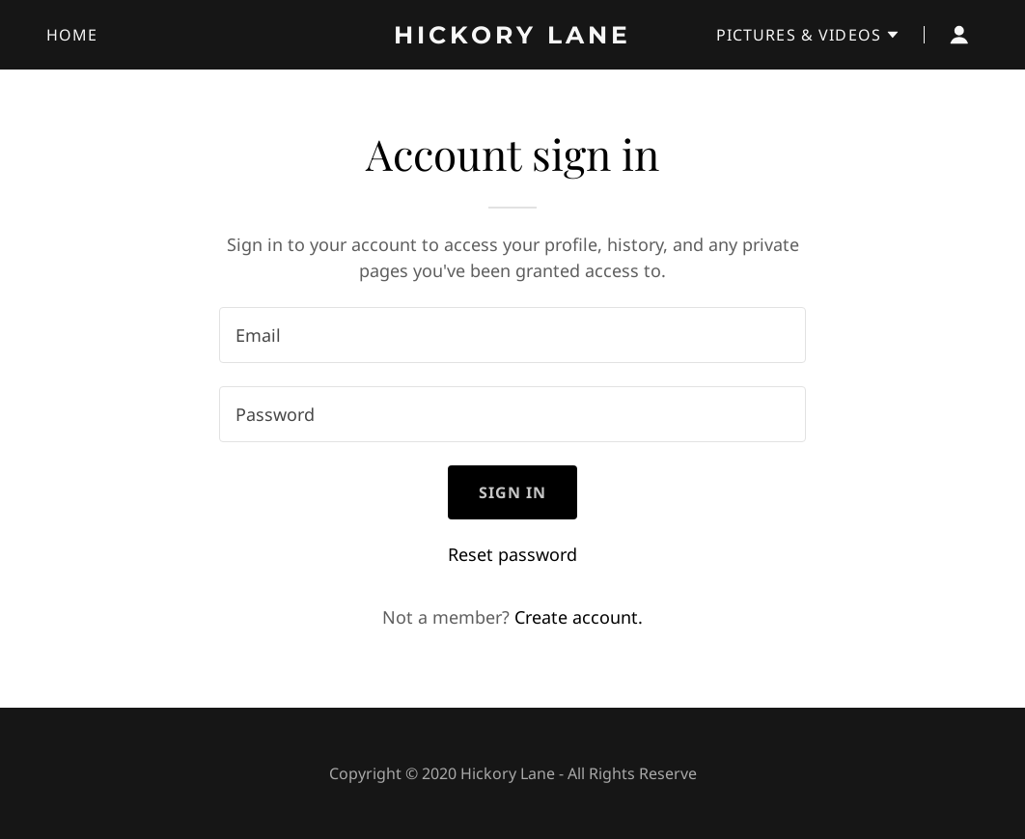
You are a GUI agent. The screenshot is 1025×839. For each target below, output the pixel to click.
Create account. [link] (578, 617)
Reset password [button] (512, 554)
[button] (808, 34)
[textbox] (512, 335)
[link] (512, 36)
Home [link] (72, 34)
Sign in (513, 492)
